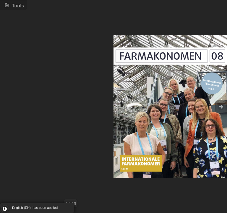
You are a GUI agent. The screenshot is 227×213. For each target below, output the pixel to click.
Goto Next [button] (221, 106)
